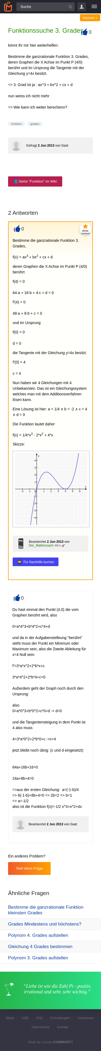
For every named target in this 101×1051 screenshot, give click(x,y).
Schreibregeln (60, 1018)
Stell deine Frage (29, 868)
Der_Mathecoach (41, 545)
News (10, 1018)
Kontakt (62, 1027)
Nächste (90, 18)
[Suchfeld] (45, 6)
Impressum (86, 1018)
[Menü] (94, 7)
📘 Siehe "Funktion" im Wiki (35, 181)
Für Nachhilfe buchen (38, 562)
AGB (25, 1018)
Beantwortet (37, 542)
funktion (16, 123)
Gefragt (31, 145)
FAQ (39, 1018)
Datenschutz (41, 1027)
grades (35, 123)
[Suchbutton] (70, 6)
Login (81, 6)
